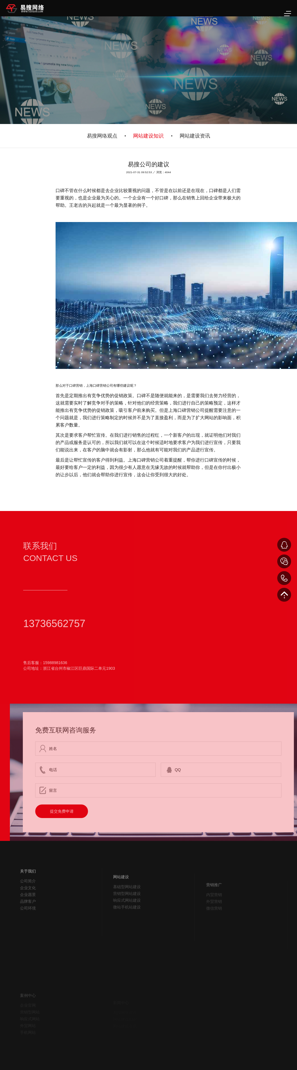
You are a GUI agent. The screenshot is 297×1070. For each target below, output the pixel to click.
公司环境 (28, 920)
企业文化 (28, 900)
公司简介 (28, 893)
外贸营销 (214, 917)
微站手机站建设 (127, 923)
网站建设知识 (148, 136)
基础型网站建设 (127, 902)
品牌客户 (28, 913)
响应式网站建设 (127, 916)
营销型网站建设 (127, 909)
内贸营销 (214, 910)
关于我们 (28, 883)
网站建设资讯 (195, 136)
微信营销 (214, 924)
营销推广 (214, 900)
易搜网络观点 (102, 136)
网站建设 (121, 892)
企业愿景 (28, 906)
